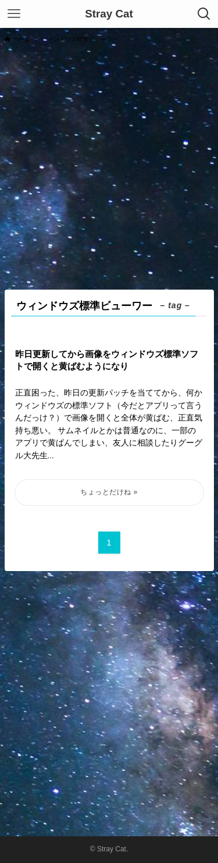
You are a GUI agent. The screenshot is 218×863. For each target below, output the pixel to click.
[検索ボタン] (204, 14)
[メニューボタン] (14, 14)
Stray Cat (109, 14)
